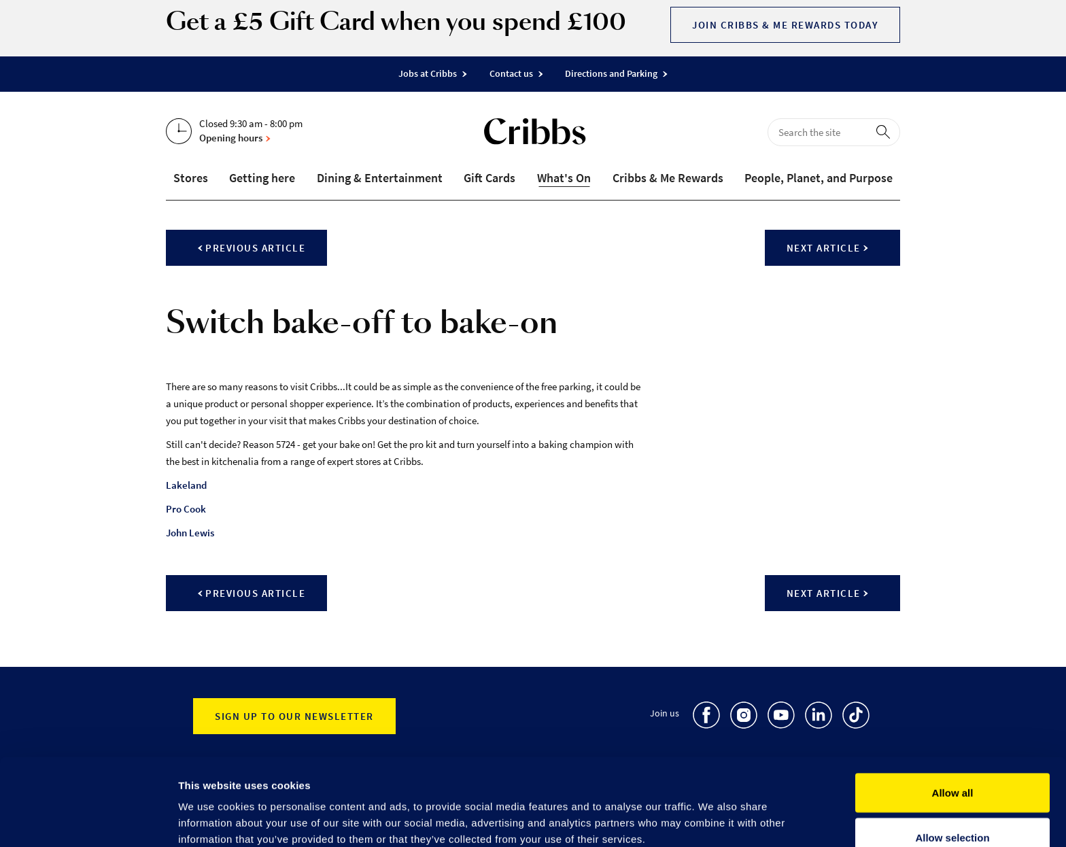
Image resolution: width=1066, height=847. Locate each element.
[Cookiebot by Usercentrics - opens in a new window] (88, 820)
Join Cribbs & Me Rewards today (785, 24)
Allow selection (952, 766)
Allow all (953, 721)
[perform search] (886, 131)
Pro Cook (186, 508)
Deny (952, 810)
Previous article (251, 247)
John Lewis (190, 532)
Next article (827, 247)
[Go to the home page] (535, 134)
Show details (713, 812)
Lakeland (186, 485)
